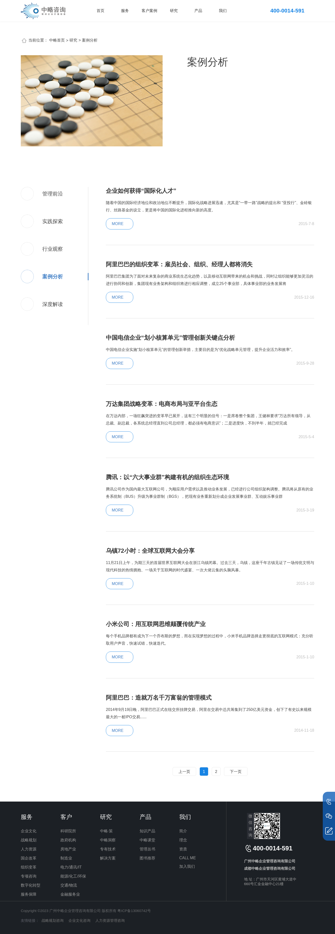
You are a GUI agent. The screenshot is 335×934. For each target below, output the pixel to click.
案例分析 (52, 276)
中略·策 (106, 831)
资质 (183, 849)
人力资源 (28, 849)
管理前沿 (52, 193)
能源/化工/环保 (73, 876)
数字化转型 (30, 885)
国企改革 (28, 858)
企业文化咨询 (79, 920)
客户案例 (149, 11)
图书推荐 (147, 858)
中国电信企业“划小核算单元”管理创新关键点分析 (170, 337)
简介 (183, 831)
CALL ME (187, 858)
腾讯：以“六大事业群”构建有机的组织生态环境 (167, 477)
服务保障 (28, 894)
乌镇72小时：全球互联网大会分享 (150, 550)
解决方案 (108, 858)
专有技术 (108, 849)
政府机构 (68, 840)
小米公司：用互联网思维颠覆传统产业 (156, 624)
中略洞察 (108, 840)
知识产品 (147, 831)
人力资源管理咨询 (110, 920)
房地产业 (68, 849)
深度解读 (52, 304)
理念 (183, 840)
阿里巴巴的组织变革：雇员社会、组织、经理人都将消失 (179, 264)
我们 (223, 11)
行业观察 (52, 249)
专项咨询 (28, 876)
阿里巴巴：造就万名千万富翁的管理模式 (159, 697)
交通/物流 (68, 885)
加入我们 (187, 866)
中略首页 (57, 40)
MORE (117, 224)
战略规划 (28, 840)
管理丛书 (147, 849)
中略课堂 (147, 840)
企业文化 (28, 831)
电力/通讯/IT (71, 867)
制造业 (66, 858)
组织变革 (28, 867)
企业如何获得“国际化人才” (141, 190)
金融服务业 (70, 894)
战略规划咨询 (53, 920)
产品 (198, 11)
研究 (174, 11)
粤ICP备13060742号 (134, 911)
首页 (100, 11)
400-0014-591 (287, 11)
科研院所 (68, 831)
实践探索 (52, 221)
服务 (125, 11)
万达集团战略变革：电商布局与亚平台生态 (161, 404)
